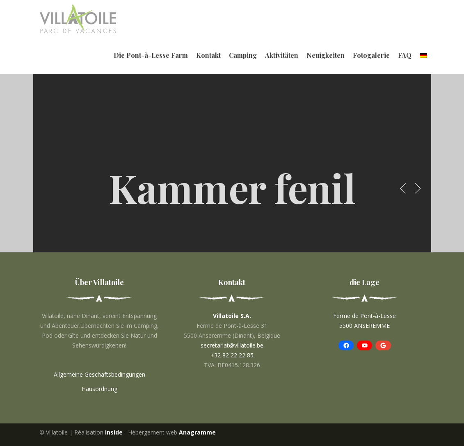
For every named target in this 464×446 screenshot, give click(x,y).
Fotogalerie (371, 55)
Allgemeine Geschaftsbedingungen (99, 374)
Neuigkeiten (325, 55)
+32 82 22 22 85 (232, 355)
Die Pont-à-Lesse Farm (151, 55)
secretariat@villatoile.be (232, 345)
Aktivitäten (281, 55)
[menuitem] (423, 55)
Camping (243, 55)
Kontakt (208, 55)
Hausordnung (99, 389)
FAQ (404, 55)
